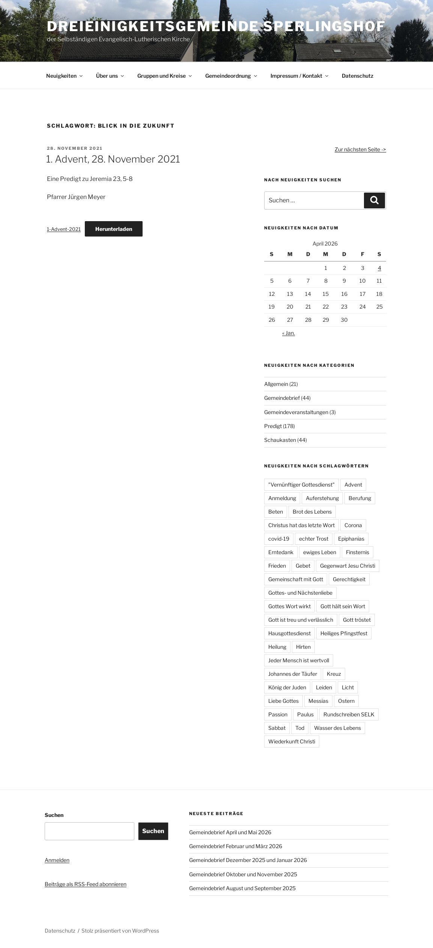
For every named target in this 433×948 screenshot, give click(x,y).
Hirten (303, 647)
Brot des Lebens (312, 511)
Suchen (54, 815)
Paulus (305, 714)
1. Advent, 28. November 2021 (113, 159)
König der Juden (287, 687)
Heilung (277, 647)
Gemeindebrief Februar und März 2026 (235, 846)
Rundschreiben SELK (348, 714)
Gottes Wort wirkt (289, 606)
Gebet (303, 565)
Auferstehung (322, 498)
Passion (277, 714)
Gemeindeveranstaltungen (296, 412)
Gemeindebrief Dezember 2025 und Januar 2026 (248, 860)
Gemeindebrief (282, 398)
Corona (353, 525)
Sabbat (277, 728)
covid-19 (278, 538)
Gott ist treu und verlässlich (300, 619)
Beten (275, 511)
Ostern (346, 701)
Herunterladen (113, 229)
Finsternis (357, 552)
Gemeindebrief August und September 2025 (242, 888)
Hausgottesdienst (289, 633)
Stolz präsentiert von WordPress (120, 930)
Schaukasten (280, 440)
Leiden (324, 687)
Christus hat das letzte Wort (301, 525)
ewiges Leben (319, 552)
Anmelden (57, 860)
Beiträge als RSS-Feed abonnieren (85, 884)
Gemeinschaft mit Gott (295, 579)
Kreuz (334, 674)
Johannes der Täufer (292, 674)
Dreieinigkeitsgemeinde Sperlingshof (216, 26)
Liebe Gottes (283, 701)
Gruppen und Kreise (165, 75)
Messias (318, 701)
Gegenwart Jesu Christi (347, 565)
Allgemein (276, 384)
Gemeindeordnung (231, 75)
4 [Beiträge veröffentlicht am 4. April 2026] (379, 268)
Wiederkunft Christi (291, 741)
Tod (299, 728)
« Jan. (288, 333)
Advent (353, 484)
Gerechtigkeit (349, 579)
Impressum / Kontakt (300, 75)
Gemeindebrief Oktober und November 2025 (243, 874)
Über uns (110, 75)
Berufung (360, 498)
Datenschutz (357, 75)
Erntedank (280, 552)
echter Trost (313, 538)
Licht (348, 687)
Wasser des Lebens (337, 728)
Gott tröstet (357, 619)
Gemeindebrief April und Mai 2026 (230, 832)
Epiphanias (351, 538)
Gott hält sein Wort (342, 606)
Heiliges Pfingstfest (343, 633)
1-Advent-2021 (64, 229)
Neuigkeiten (65, 75)
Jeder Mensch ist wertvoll (298, 660)
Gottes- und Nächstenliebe (300, 592)
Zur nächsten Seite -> (360, 149)
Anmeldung (282, 498)
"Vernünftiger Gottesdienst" (301, 484)
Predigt (273, 426)
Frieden (277, 565)
